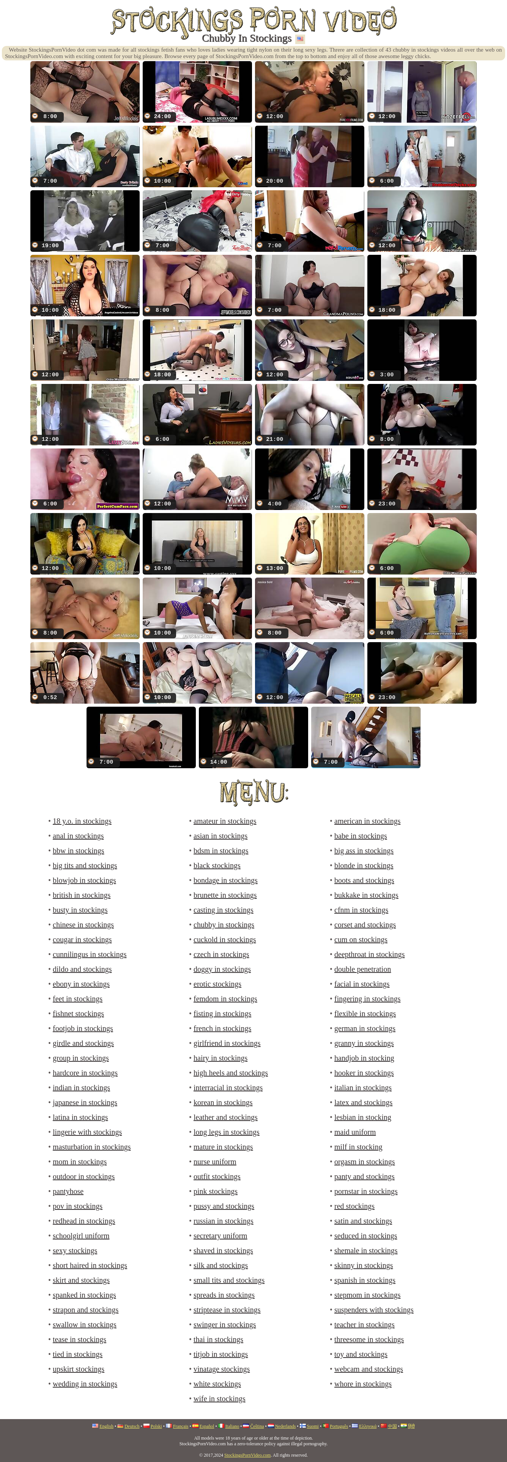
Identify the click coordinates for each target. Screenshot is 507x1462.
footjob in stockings (83, 1028)
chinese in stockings (83, 924)
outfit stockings (217, 1176)
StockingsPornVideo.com (247, 1455)
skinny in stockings (363, 1265)
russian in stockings (224, 1221)
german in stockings (364, 1028)
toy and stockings (360, 1354)
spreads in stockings (224, 1295)
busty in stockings (80, 910)
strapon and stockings (85, 1310)
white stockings (217, 1384)
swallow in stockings (85, 1324)
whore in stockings (363, 1384)
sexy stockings (75, 1250)
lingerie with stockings (87, 1132)
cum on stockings (360, 939)
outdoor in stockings (84, 1176)
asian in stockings (220, 836)
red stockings (354, 1206)
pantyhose (68, 1191)
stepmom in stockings (367, 1295)
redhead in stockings (84, 1221)
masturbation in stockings (92, 1147)
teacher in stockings (364, 1324)
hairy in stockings (220, 1058)
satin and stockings (363, 1221)
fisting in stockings (222, 1013)
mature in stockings (223, 1147)
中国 (392, 1426)
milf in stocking (358, 1147)
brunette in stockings (225, 895)
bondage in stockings (226, 880)
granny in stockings (364, 1043)
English (106, 1426)
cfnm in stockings (361, 910)
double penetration (362, 969)
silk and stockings (221, 1265)
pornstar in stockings (366, 1191)
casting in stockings (224, 910)
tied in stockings (77, 1354)
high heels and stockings (231, 1073)
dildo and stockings (82, 969)
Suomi (313, 1426)
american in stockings (367, 821)
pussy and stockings (224, 1206)
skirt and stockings (81, 1280)
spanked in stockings (84, 1295)
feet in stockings (77, 999)
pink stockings (216, 1191)
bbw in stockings (78, 850)
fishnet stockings (78, 1013)
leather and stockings (226, 1117)
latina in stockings (80, 1117)
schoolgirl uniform (81, 1235)
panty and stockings (364, 1176)
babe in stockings (360, 836)
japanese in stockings (85, 1102)
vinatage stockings (222, 1369)
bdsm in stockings (221, 850)
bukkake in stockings (366, 895)
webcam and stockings (368, 1369)
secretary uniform (220, 1235)
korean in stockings (223, 1102)
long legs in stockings (227, 1132)
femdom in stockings (225, 999)
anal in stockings (78, 836)
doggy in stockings (222, 969)
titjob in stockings (221, 1354)
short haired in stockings (90, 1265)
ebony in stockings (81, 984)
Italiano (232, 1426)
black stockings (217, 865)
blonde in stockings (364, 865)
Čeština (257, 1426)
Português (339, 1426)
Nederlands (285, 1426)
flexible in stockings (365, 1013)
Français (181, 1426)
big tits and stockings (85, 865)
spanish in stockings (364, 1280)
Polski (156, 1426)
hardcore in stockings (85, 1073)
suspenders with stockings (374, 1310)
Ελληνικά (367, 1426)
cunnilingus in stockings (89, 954)
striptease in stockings (227, 1310)
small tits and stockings (229, 1280)
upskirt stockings (78, 1369)
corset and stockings (365, 924)
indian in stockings (81, 1087)
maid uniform (355, 1132)
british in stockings (81, 895)
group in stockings (81, 1058)
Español (207, 1426)
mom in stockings (80, 1161)
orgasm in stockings (364, 1161)
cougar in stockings (82, 939)
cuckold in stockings (225, 939)
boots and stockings (364, 880)
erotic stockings (217, 984)
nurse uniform (215, 1161)
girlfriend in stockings (227, 1043)
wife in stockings (220, 1398)
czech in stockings (221, 954)
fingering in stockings (367, 999)
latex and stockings (363, 1102)
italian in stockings (363, 1087)
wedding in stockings (85, 1384)
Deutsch (131, 1426)
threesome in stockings (369, 1339)
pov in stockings (77, 1206)
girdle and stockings (83, 1043)
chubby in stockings (224, 924)
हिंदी (411, 1426)
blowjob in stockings (84, 880)
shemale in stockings (366, 1250)
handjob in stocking (364, 1058)
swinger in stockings (225, 1324)
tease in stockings (79, 1339)
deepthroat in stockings (369, 954)
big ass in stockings (364, 850)
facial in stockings (362, 984)
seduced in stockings (365, 1235)
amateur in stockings (225, 821)
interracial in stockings (228, 1087)
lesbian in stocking (362, 1117)
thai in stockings (218, 1339)
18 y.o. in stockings (82, 821)
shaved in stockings (223, 1250)
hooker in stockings (364, 1073)
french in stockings (222, 1028)
